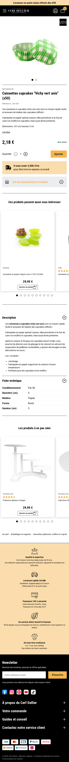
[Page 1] (32, 80)
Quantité (6, 154)
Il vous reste (26, 165)
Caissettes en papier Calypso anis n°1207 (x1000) (23, 274)
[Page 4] (29, 295)
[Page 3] (25, 295)
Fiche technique (34, 380)
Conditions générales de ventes (46, 756)
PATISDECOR (7, 89)
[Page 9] (48, 295)
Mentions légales (25, 756)
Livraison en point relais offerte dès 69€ (34, 2)
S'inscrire (57, 674)
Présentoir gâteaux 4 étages (14, 500)
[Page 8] (44, 295)
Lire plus (6, 132)
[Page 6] (36, 295)
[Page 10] (52, 295)
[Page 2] (36, 80)
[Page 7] (40, 295)
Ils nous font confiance (34, 643)
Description (34, 317)
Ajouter (58, 154)
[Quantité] (21, 154)
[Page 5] (32, 295)
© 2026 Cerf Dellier (10, 756)
